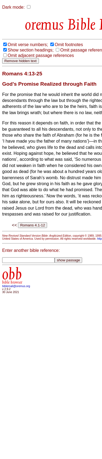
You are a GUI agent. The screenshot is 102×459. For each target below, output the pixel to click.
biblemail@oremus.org (16, 286)
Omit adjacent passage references (41, 55)
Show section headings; (31, 50)
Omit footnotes (69, 44)
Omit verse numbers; (28, 44)
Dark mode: (13, 7)
